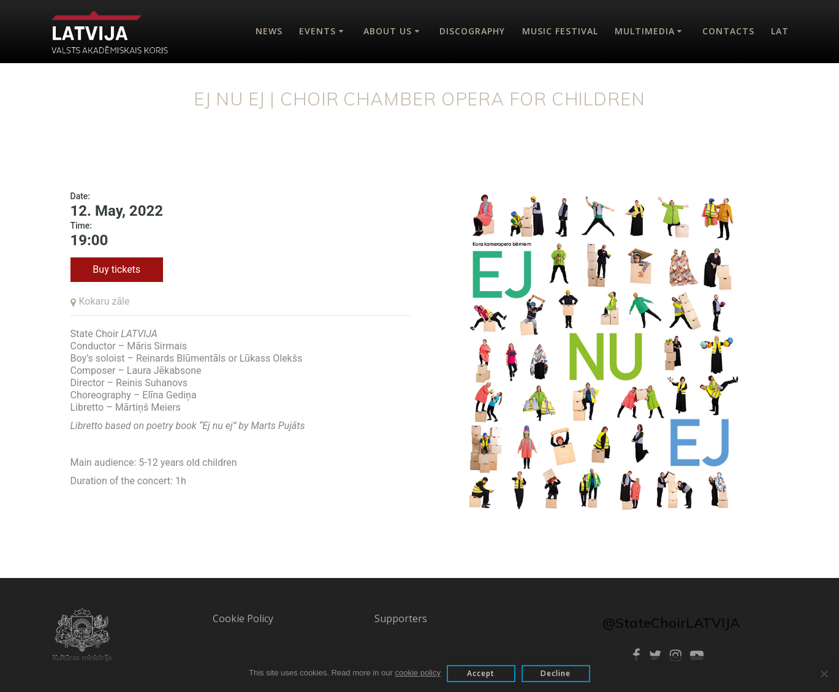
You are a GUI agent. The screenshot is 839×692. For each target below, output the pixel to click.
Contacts (728, 31)
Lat (780, 31)
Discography (472, 31)
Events (317, 31)
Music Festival (560, 31)
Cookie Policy (243, 618)
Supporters (400, 618)
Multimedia (645, 31)
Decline (556, 673)
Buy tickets (116, 269)
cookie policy (418, 672)
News (269, 31)
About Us (387, 31)
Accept (481, 673)
